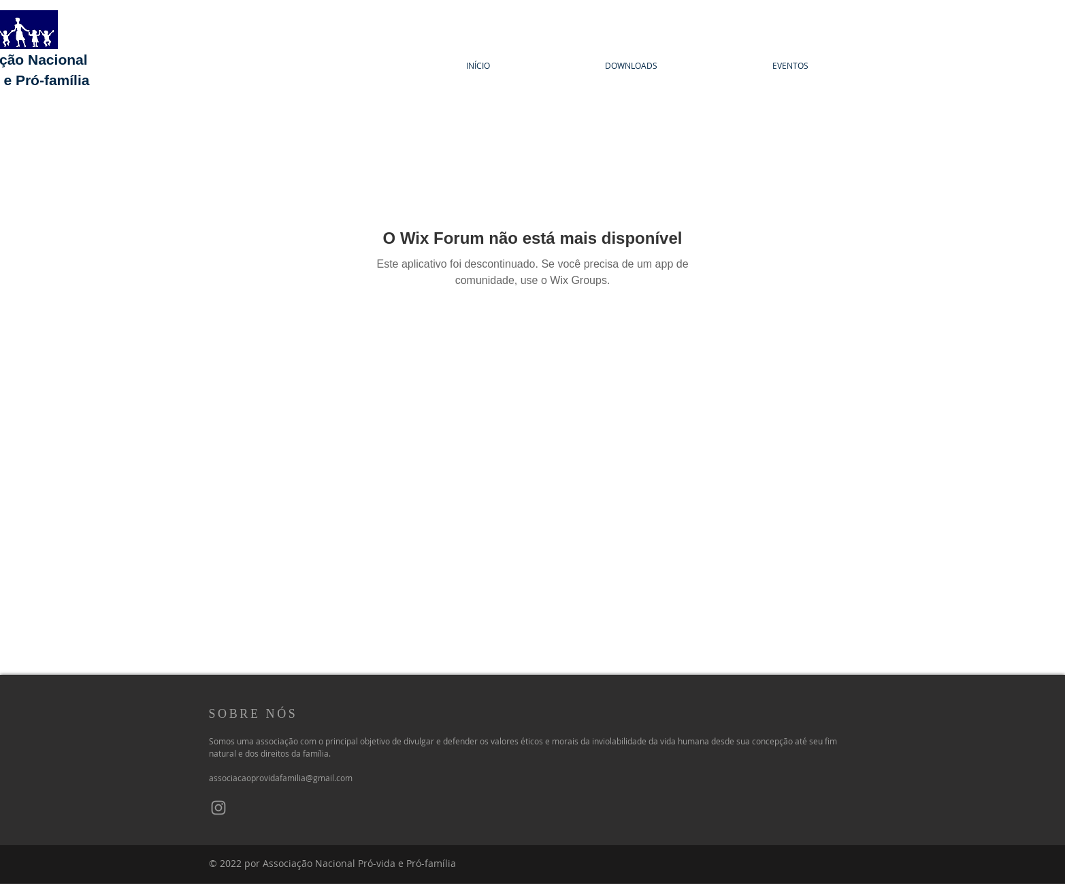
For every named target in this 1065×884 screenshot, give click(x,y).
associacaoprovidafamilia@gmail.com (281, 777)
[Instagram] (218, 807)
